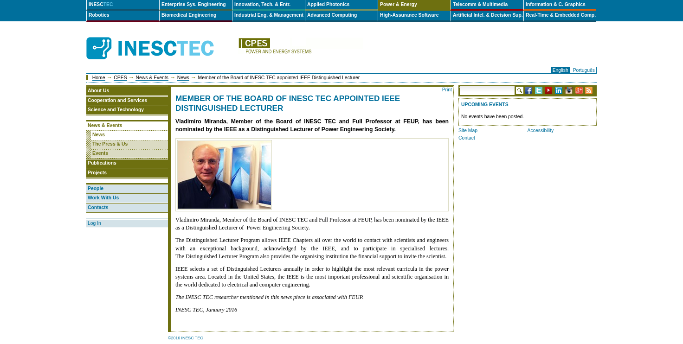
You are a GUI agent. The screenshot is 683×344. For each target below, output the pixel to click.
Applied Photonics (328, 4)
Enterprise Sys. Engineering (193, 4)
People (95, 188)
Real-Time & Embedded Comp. (561, 15)
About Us (98, 90)
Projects (97, 172)
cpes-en (300, 48)
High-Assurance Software (409, 15)
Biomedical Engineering (188, 15)
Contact (466, 137)
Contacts (98, 207)
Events (100, 153)
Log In (94, 223)
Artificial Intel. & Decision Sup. (488, 15)
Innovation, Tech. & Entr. (262, 4)
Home (98, 77)
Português (584, 70)
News (183, 77)
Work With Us (103, 197)
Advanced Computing (332, 15)
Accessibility (541, 130)
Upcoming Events (485, 104)
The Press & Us (110, 144)
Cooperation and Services (117, 100)
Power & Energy (398, 4)
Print (447, 89)
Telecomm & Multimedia (480, 4)
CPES (120, 77)
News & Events (151, 77)
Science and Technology (116, 109)
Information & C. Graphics (556, 4)
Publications (102, 163)
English (560, 70)
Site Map (467, 130)
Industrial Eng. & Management (268, 15)
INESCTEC (160, 38)
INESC (101, 4)
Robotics (99, 15)
